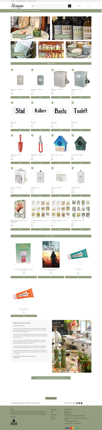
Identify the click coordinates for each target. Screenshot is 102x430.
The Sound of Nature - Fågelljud (77, 154)
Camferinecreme (78, 269)
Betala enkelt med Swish (21, 0)
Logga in (79, 5)
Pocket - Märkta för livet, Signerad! (50, 269)
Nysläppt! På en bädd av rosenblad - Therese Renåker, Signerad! (19, 221)
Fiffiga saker (53, 427)
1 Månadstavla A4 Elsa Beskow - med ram (58, 220)
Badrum (52, 420)
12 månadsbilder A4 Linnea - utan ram (78, 220)
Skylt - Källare (33, 122)
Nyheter (20, 10)
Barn (52, 422)
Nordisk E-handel (36, 412)
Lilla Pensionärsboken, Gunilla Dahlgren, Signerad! (24, 269)
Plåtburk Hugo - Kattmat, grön (76, 89)
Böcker (52, 425)
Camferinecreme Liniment (24, 309)
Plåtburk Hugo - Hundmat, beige (57, 89)
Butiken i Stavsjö (27, 10)
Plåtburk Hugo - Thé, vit (35, 187)
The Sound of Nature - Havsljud (57, 154)
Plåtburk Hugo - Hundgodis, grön (37, 89)
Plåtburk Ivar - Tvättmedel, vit (16, 187)
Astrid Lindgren (54, 424)
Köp (20, 97)
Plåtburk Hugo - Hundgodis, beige (17, 89)
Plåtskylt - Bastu (54, 122)
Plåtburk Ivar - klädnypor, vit (56, 187)
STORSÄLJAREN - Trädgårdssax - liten (38, 154)
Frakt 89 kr (13, 0)
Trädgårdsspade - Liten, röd (16, 154)
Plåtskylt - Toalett (74, 122)
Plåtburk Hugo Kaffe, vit (75, 187)
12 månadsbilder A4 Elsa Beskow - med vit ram (39, 220)
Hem (11, 10)
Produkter (16, 10)
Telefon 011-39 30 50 (31, 0)
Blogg (33, 10)
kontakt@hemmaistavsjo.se (18, 412)
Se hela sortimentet (51, 407)
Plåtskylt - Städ (13, 122)
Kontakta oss (38, 10)
